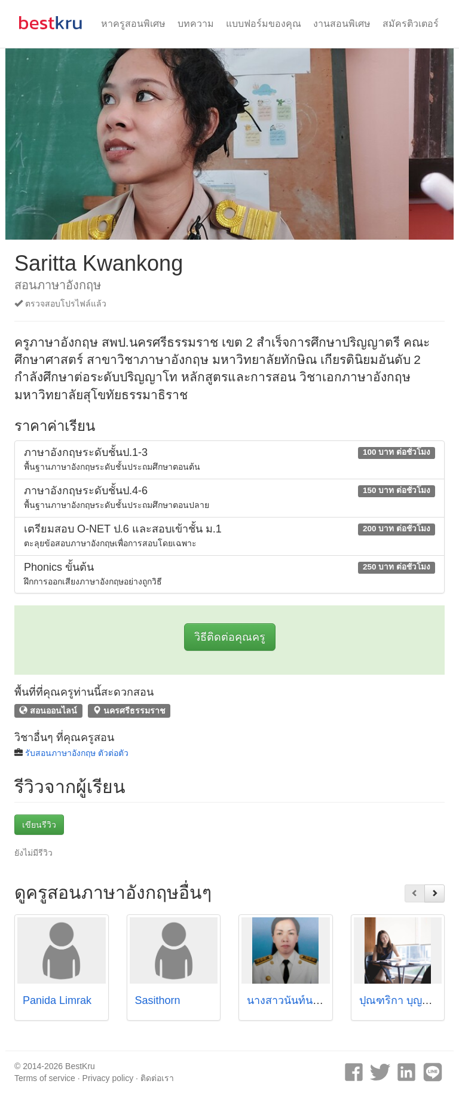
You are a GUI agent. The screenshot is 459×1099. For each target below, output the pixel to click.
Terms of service (44, 1078)
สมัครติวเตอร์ (410, 24)
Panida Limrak (57, 1000)
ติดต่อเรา (157, 1078)
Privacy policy (108, 1078)
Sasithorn (157, 1000)
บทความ (196, 24)
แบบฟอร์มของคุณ (263, 24)
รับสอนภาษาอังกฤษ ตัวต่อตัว (76, 753)
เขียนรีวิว (39, 824)
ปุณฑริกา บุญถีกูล (400, 1000)
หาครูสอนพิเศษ (133, 24)
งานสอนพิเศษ (342, 24)
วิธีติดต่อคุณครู (229, 637)
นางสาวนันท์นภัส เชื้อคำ (303, 1000)
